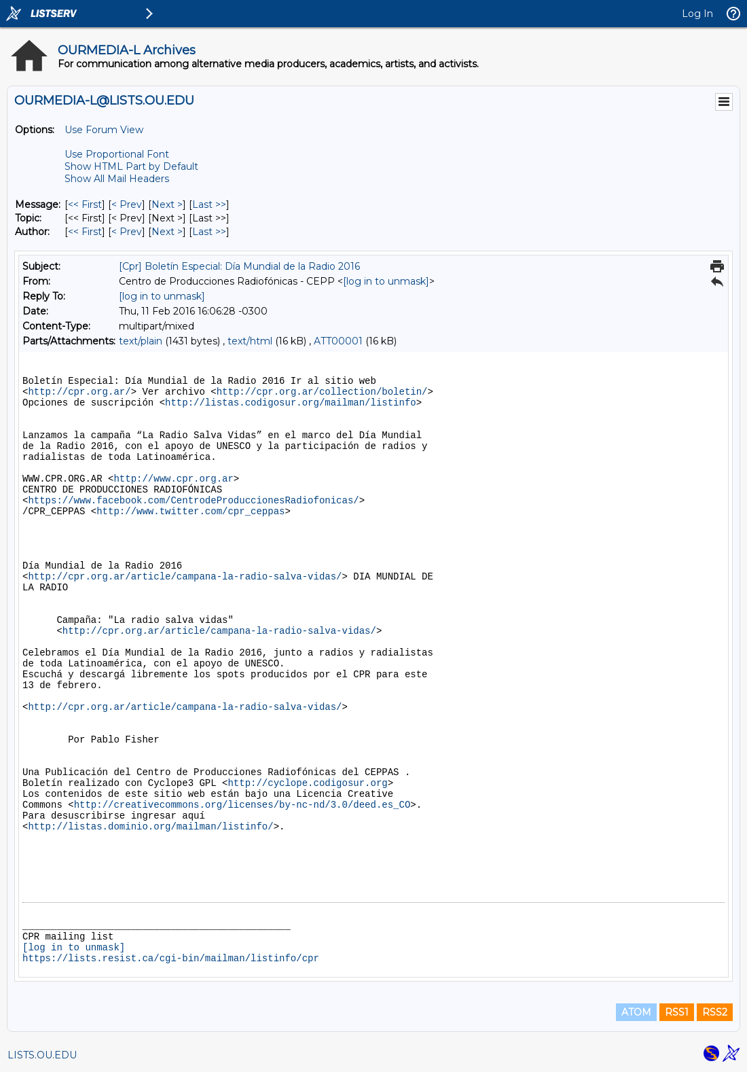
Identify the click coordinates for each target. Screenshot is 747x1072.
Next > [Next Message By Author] (167, 232)
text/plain (140, 341)
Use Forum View (104, 130)
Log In (697, 13)
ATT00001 (338, 341)
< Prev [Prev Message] (126, 204)
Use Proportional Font (117, 154)
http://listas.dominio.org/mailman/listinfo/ (150, 826)
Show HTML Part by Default (131, 166)
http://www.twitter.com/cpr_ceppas (190, 511)
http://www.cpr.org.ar (173, 479)
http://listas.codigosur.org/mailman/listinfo (290, 402)
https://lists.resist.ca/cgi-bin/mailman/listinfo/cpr (170, 958)
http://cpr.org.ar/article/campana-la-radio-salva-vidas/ (185, 576)
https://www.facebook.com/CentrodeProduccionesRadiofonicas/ (193, 500)
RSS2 (714, 1012)
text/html (249, 341)
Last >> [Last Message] (209, 204)
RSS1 (677, 1012)
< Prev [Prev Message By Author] (126, 232)
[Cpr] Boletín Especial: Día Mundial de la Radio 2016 (239, 266)
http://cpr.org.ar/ (79, 392)
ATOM (636, 1012)
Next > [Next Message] (167, 204)
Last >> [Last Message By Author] (209, 232)
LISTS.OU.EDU (42, 1055)
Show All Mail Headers (117, 179)
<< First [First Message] (85, 204)
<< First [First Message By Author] (85, 232)
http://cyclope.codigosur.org (307, 783)
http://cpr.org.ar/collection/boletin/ (322, 392)
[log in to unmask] (386, 281)
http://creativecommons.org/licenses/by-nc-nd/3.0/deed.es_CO (242, 805)
